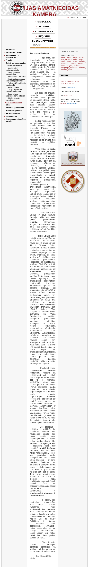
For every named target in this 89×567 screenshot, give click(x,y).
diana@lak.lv (72, 103)
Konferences (44, 31)
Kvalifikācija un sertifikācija (12, 56)
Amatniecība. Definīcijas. (17, 77)
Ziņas (8, 105)
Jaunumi (44, 26)
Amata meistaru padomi (42, 43)
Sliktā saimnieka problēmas (13, 99)
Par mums (10, 50)
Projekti (9, 60)
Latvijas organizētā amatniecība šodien (14, 91)
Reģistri (44, 36)
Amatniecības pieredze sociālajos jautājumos (15, 80)
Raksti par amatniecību (16, 63)
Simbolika (44, 21)
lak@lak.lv (71, 87)
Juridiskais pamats (14, 52)
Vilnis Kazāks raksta (14, 66)
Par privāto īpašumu (14, 102)
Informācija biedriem (15, 108)
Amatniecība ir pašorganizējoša (12, 69)
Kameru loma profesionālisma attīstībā (15, 95)
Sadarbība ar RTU (13, 113)
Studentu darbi (13, 87)
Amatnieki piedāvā (14, 111)
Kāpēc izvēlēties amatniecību (13, 73)
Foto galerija (11, 116)
